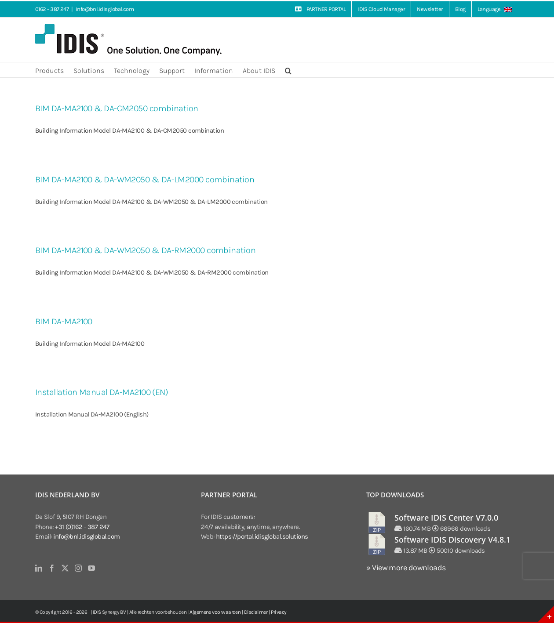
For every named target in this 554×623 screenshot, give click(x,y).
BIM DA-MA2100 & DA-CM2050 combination (116, 108)
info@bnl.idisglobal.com (105, 9)
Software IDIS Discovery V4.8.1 (452, 539)
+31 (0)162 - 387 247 (82, 527)
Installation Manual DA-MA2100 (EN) (101, 392)
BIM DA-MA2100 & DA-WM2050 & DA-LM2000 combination (144, 179)
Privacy (279, 612)
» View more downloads (405, 567)
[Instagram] (78, 568)
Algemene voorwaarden (215, 612)
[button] (288, 69)
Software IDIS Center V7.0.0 (446, 517)
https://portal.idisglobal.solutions (262, 536)
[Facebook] (51, 568)
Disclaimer (256, 612)
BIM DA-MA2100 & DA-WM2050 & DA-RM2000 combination (145, 250)
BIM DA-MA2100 (63, 321)
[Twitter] (65, 568)
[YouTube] (91, 568)
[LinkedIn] (38, 568)
